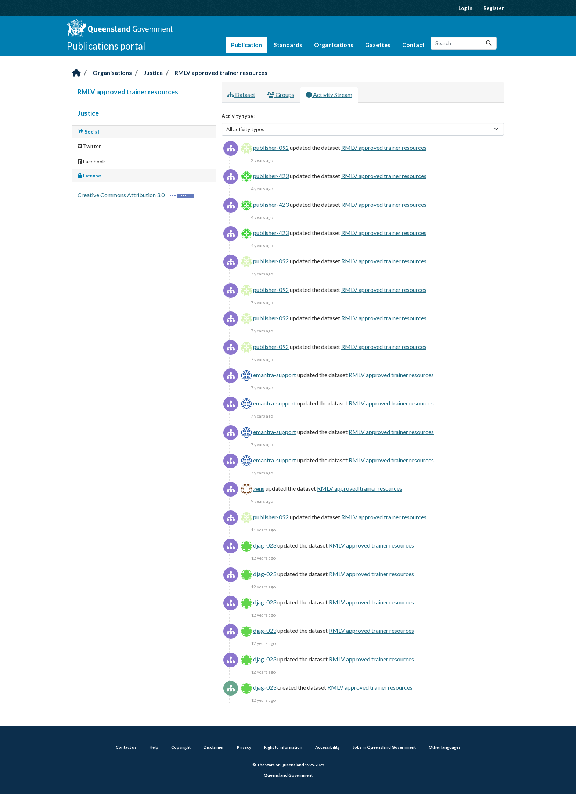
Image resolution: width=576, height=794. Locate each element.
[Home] (76, 73)
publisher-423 (271, 175)
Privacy (244, 747)
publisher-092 (271, 147)
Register (493, 8)
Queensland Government (288, 775)
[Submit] (488, 43)
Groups (280, 94)
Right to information (283, 747)
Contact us (126, 747)
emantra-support (274, 374)
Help (154, 747)
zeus (258, 488)
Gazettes (377, 44)
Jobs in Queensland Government (384, 747)
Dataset (241, 94)
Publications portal (105, 46)
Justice (153, 72)
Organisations (333, 44)
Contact (413, 44)
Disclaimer (214, 747)
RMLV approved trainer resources (220, 72)
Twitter (89, 146)
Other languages (445, 747)
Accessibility (327, 747)
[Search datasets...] (464, 43)
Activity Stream (329, 94)
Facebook (91, 161)
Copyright (181, 747)
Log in (465, 8)
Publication (246, 44)
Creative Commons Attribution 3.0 (121, 194)
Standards (288, 44)
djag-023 (264, 545)
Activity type (238, 116)
